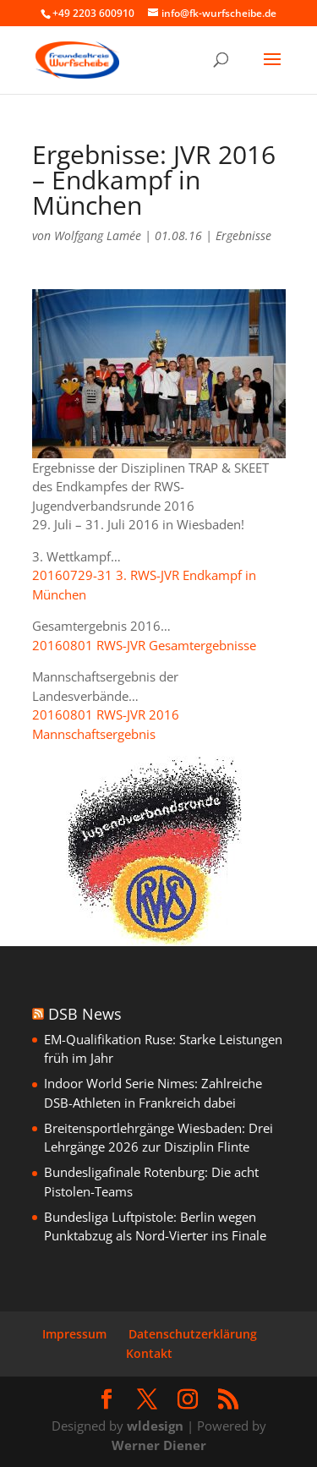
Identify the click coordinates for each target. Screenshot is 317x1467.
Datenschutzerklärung (192, 1334)
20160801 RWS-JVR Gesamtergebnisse (144, 645)
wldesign (155, 1425)
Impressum (74, 1334)
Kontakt (149, 1353)
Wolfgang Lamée (97, 235)
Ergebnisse (243, 235)
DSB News (85, 1014)
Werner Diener (159, 1445)
